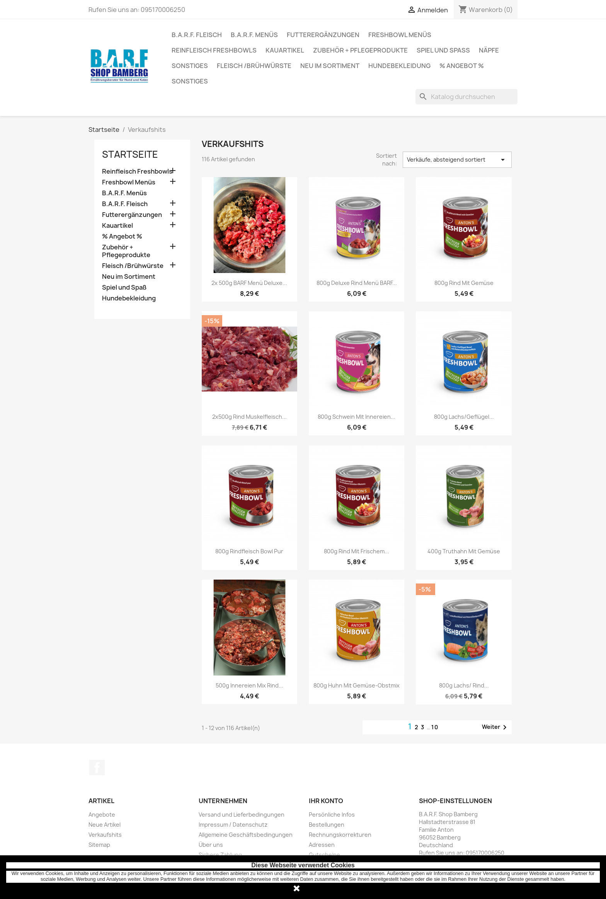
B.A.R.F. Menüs (254, 35)
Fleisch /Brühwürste (254, 65)
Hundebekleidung (399, 65)
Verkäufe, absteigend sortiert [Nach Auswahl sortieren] (457, 159)
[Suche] (466, 96)
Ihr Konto (326, 801)
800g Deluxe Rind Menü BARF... (357, 283)
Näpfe (489, 50)
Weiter (495, 727)
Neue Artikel (105, 824)
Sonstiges (190, 65)
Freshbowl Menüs (399, 35)
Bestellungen (326, 824)
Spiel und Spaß (443, 50)
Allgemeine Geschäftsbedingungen (246, 834)
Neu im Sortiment (329, 65)
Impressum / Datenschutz (233, 824)
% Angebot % (461, 65)
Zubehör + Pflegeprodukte (360, 50)
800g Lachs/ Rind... (464, 685)
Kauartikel (285, 50)
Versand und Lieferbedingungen (241, 814)
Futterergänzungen (323, 35)
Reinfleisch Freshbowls (214, 50)
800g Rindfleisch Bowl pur (249, 551)
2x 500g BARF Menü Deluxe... (249, 283)
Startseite (130, 154)
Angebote (102, 814)
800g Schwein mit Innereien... (356, 416)
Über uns (211, 844)
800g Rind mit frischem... (356, 551)
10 (435, 727)
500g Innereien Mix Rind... (249, 685)
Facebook (97, 767)
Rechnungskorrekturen (340, 834)
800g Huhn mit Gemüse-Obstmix (356, 685)
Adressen (322, 844)
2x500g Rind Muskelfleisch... (249, 416)
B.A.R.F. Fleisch (197, 35)
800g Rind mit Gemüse (464, 283)
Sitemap (99, 844)
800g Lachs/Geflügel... (464, 416)
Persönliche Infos (332, 814)
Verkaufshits (105, 834)
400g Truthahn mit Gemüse (463, 551)
